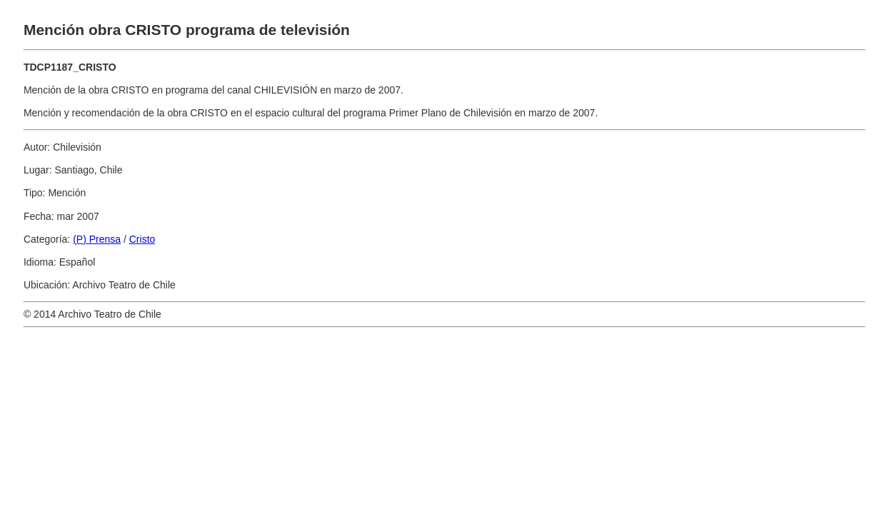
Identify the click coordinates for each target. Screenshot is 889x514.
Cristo (142, 239)
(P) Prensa (97, 239)
